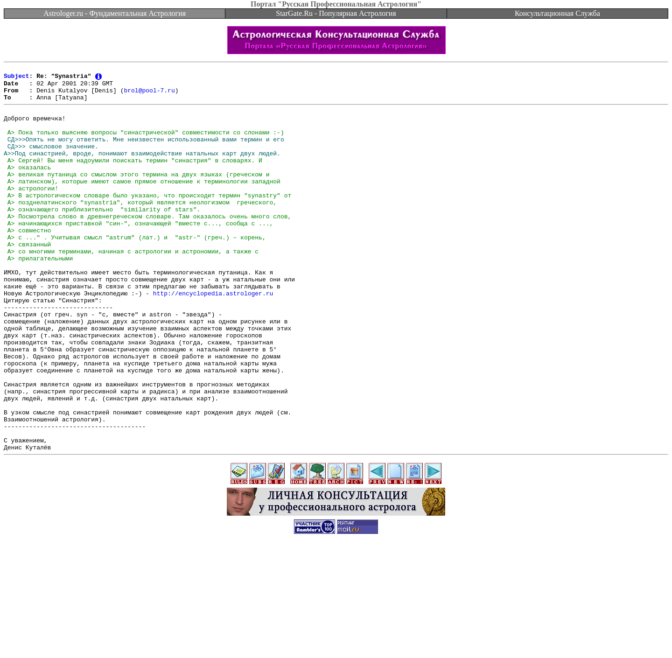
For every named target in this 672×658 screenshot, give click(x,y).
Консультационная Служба (557, 13)
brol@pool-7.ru (149, 95)
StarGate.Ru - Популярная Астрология (336, 13)
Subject (16, 78)
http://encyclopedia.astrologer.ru (213, 337)
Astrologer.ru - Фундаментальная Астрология (114, 13)
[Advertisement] (336, 637)
